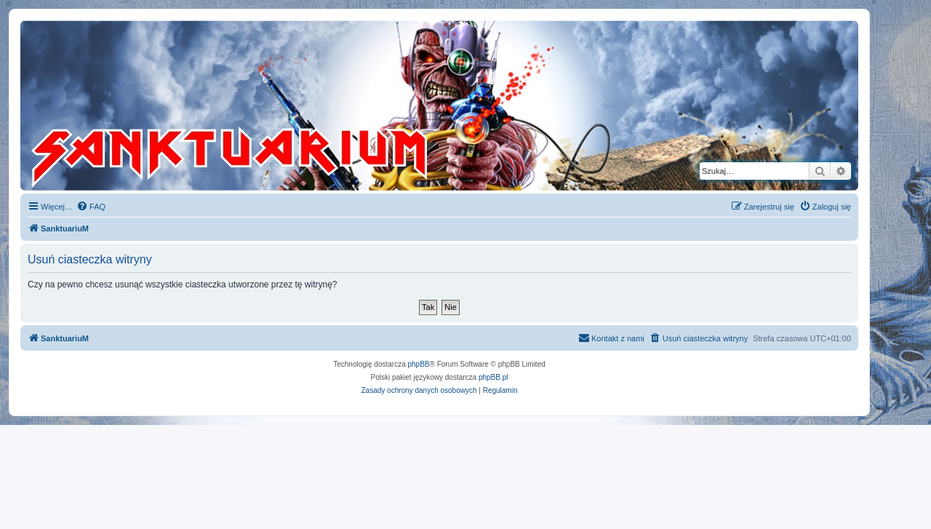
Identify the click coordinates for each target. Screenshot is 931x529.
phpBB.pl (493, 377)
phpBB (419, 364)
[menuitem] (90, 206)
